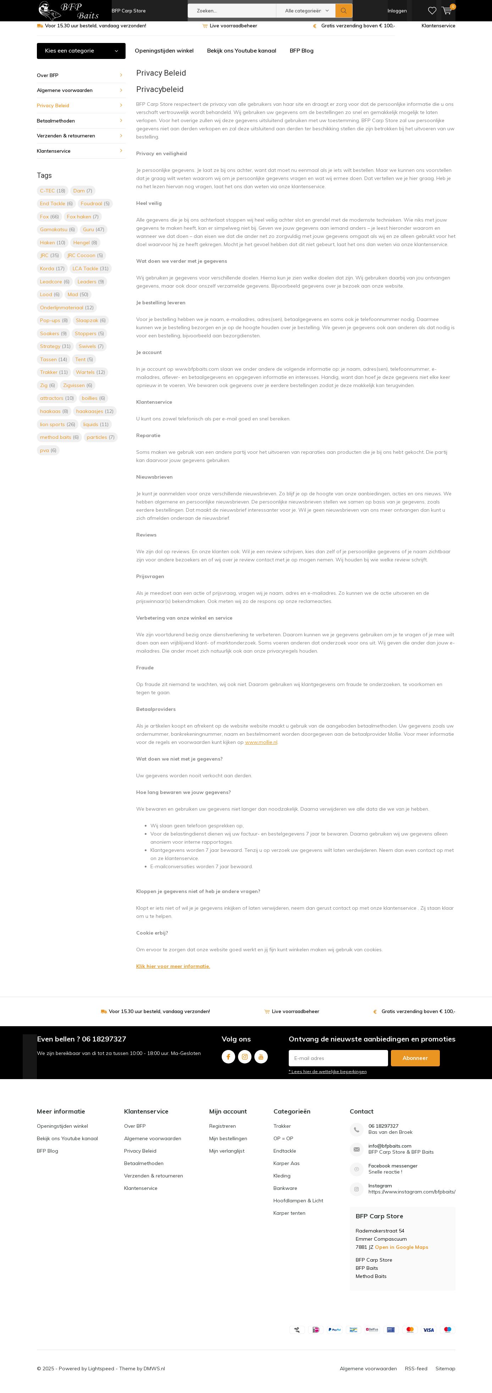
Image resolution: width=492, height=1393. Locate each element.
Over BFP (48, 80)
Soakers (53, 339)
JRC (49, 260)
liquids (96, 429)
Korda (52, 274)
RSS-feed (416, 1374)
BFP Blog (302, 55)
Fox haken (83, 222)
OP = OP (283, 1144)
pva (48, 455)
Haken (52, 248)
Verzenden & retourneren (66, 141)
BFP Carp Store (129, 10)
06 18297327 (383, 1131)
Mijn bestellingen (228, 1144)
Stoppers (89, 339)
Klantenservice (438, 31)
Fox (49, 222)
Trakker (54, 377)
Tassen (53, 364)
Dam (82, 196)
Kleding (282, 1181)
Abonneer (415, 1063)
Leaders (91, 286)
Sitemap (445, 1374)
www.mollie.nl (261, 747)
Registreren (222, 1131)
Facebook (228, 1060)
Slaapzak (91, 325)
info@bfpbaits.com (390, 1151)
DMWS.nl (154, 1374)
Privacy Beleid (53, 111)
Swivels (91, 351)
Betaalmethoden (56, 126)
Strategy (55, 351)
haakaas (54, 416)
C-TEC (52, 196)
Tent (84, 364)
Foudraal (95, 209)
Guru (93, 235)
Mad (78, 299)
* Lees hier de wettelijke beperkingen (328, 1076)
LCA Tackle (91, 274)
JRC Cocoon (85, 260)
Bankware (285, 1193)
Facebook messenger (393, 1171)
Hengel (85, 248)
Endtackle (284, 1156)
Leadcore (55, 286)
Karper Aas (286, 1168)
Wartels (90, 377)
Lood (50, 299)
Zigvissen (77, 390)
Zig (47, 390)
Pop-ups (54, 325)
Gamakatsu (57, 235)
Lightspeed (101, 1374)
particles (101, 442)
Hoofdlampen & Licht (298, 1206)
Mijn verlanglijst (226, 1156)
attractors (57, 403)
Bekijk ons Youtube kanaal (241, 55)
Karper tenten (289, 1218)
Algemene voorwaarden (65, 95)
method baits (59, 442)
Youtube (261, 1060)
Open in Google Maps (401, 1252)
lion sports (57, 429)
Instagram (244, 1060)
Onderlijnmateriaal (67, 312)
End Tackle (56, 209)
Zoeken (344, 11)
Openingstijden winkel (164, 55)
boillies (93, 403)
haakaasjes (95, 416)
